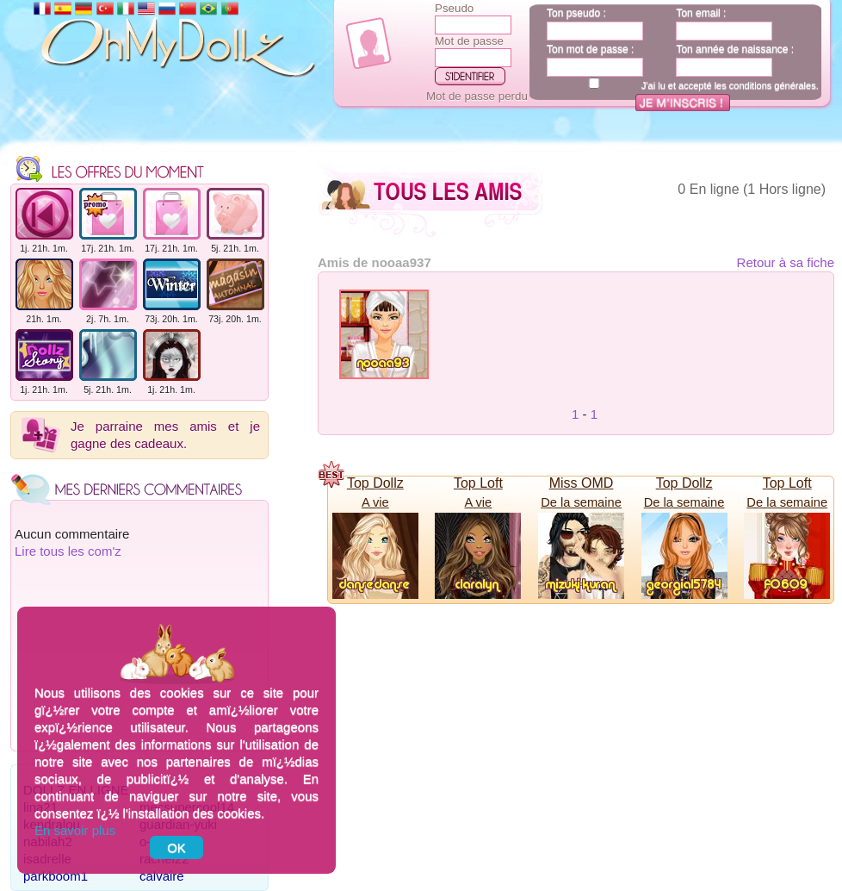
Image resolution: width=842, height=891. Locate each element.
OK (176, 847)
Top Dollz (375, 483)
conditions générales (772, 85)
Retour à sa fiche (785, 262)
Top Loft (478, 483)
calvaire (161, 876)
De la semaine (581, 502)
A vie (375, 502)
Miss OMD (581, 483)
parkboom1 (55, 876)
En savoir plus (74, 830)
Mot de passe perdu (477, 96)
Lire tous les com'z (68, 551)
